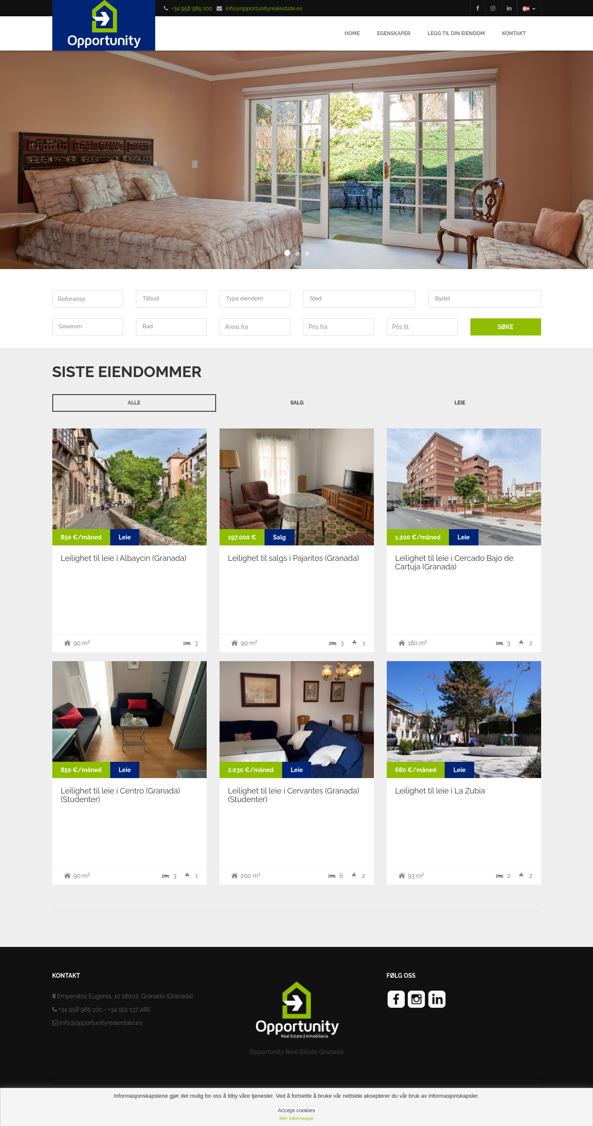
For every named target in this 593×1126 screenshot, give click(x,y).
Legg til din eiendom (456, 33)
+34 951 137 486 (129, 1009)
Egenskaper (393, 33)
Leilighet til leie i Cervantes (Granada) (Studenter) (293, 795)
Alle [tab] (134, 403)
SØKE (506, 326)
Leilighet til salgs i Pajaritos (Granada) (293, 558)
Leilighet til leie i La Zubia (440, 790)
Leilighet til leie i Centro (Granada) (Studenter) (120, 795)
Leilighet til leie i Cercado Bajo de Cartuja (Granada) (454, 562)
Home (352, 33)
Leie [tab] (460, 403)
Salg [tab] (297, 403)
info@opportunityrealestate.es (264, 8)
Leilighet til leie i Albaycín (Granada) (124, 558)
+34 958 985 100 (192, 8)
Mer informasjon (297, 1118)
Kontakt (514, 33)
